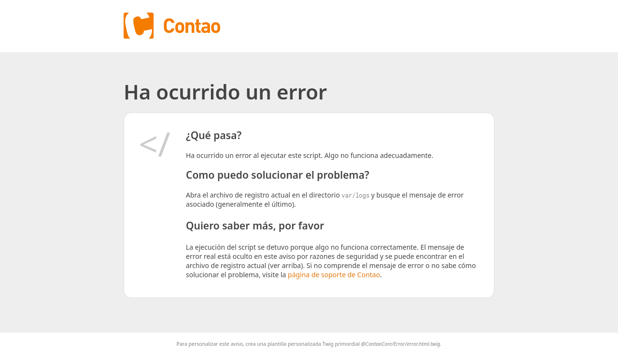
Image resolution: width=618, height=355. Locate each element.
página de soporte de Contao (334, 274)
